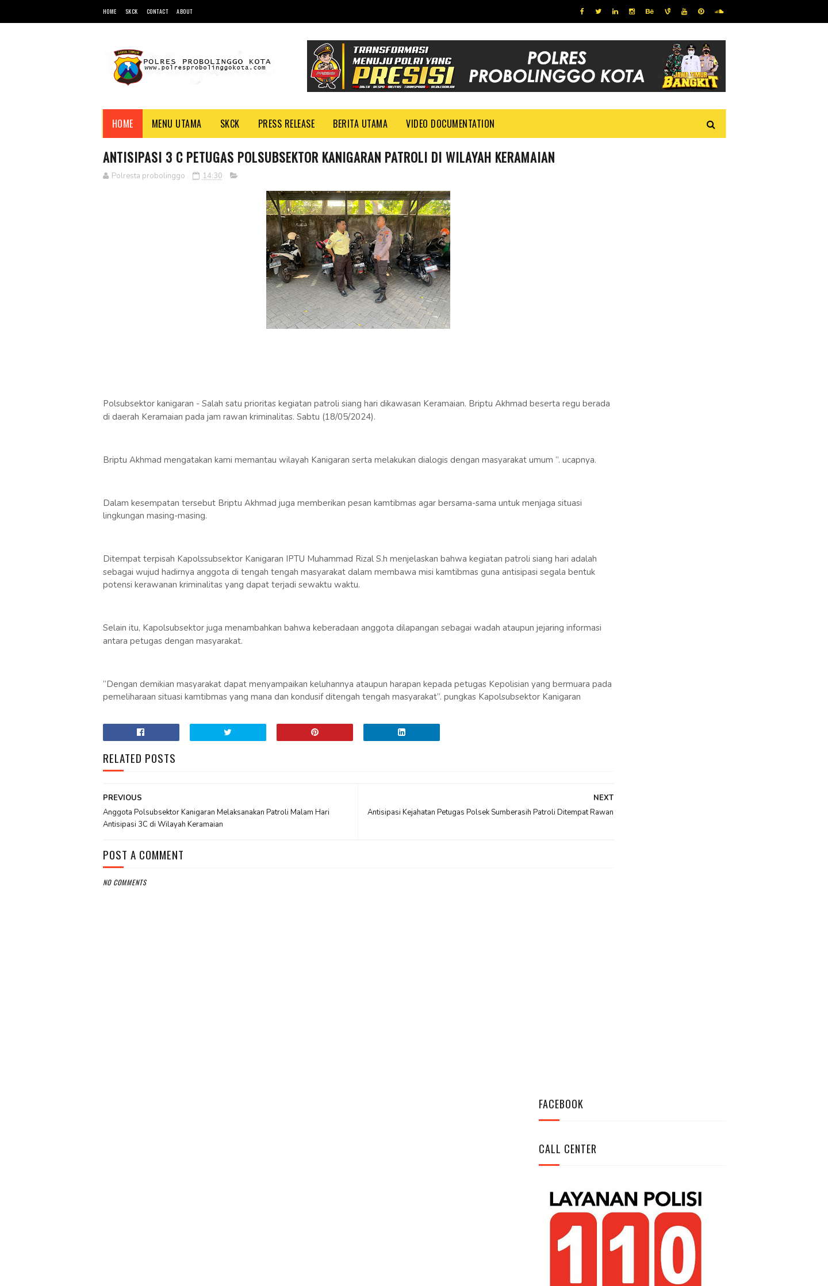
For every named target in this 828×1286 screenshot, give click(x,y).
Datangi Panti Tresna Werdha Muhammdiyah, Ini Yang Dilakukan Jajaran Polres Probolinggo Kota (658, 518)
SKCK (131, 11)
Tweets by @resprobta (589, 442)
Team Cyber (152, 1271)
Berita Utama (360, 123)
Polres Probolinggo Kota (245, 1271)
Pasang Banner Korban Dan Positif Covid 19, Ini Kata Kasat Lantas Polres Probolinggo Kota (660, 659)
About (185, 11)
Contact (157, 11)
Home (110, 11)
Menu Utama (177, 123)
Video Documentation (450, 123)
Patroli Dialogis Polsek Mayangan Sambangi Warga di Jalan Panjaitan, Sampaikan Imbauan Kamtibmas (627, 729)
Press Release (286, 123)
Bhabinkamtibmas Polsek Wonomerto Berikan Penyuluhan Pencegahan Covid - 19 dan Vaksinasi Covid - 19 (624, 588)
